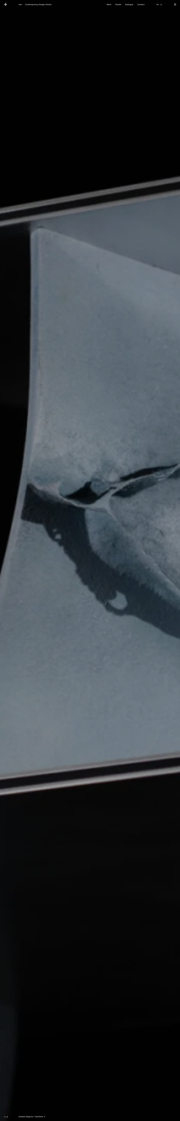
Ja (161, 4)
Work (109, 4)
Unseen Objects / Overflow (30, 1116)
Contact (140, 4)
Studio (118, 4)
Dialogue (129, 4)
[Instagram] (175, 4)
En (157, 4)
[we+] (5, 4)
